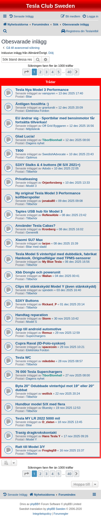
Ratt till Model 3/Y (30, 447)
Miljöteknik (33, 129)
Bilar (29, 96)
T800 (19, 151)
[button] (26, 72)
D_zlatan (48, 422)
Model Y (31, 439)
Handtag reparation (31, 315)
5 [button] (59, 71)
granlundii (48, 107)
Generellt (32, 232)
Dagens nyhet (35, 143)
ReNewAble (50, 215)
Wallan (47, 275)
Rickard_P (49, 304)
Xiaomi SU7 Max (29, 240)
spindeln (47, 290)
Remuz (47, 332)
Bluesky (47, 407)
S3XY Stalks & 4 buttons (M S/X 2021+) (47, 165)
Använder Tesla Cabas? (35, 226)
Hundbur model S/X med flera (40, 404)
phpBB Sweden (56, 508)
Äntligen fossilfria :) (32, 104)
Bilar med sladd (36, 246)
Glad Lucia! (25, 136)
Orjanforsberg (52, 182)
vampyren (48, 93)
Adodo (46, 168)
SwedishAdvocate (54, 154)
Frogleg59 (49, 450)
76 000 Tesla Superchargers (38, 372)
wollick (47, 393)
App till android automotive (38, 329)
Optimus (31, 157)
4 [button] (52, 71)
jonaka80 (48, 200)
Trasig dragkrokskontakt (36, 433)
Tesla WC (23, 357)
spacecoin (49, 347)
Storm (46, 318)
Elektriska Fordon (37, 110)
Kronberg (49, 229)
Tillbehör (31, 171)
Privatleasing (26, 179)
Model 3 (31, 185)
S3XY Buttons (27, 301)
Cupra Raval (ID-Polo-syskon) (40, 343)
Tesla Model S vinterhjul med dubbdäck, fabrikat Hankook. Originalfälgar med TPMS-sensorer (56, 256)
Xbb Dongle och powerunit (37, 272)
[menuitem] (21, 16)
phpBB (34, 504)
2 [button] (40, 71)
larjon (46, 243)
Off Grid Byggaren (54, 125)
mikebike (48, 361)
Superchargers (36, 336)
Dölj (51, 52)
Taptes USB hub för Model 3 (38, 211)
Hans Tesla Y (51, 436)
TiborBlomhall (52, 140)
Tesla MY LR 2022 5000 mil (37, 418)
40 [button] (69, 71)
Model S (31, 321)
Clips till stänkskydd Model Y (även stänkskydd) (55, 286)
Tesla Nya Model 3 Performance (42, 90)
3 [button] (46, 71)
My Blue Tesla (52, 261)
